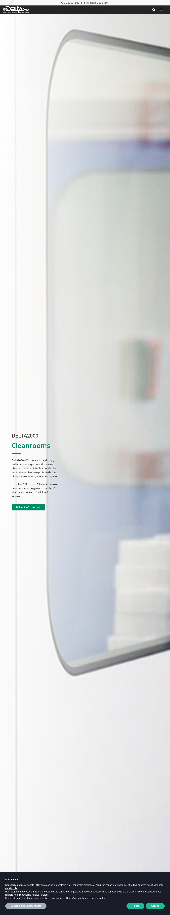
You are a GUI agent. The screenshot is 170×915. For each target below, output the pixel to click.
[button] (154, 10)
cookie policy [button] (11, 895)
